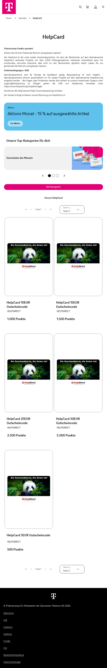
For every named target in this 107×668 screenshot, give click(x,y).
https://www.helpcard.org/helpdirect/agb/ (23, 86)
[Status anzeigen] (95, 7)
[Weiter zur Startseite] (53, 596)
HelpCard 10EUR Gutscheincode (18, 305)
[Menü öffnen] (103, 7)
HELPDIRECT (14, 311)
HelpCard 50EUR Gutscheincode (68, 421)
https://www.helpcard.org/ (42, 91)
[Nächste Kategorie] (64, 175)
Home (9, 18)
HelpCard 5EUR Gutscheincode (28, 535)
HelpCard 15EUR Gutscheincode (67, 305)
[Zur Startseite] (9, 7)
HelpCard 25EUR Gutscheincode (18, 421)
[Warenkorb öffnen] (87, 7)
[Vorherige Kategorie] (43, 175)
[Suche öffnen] (80, 7)
